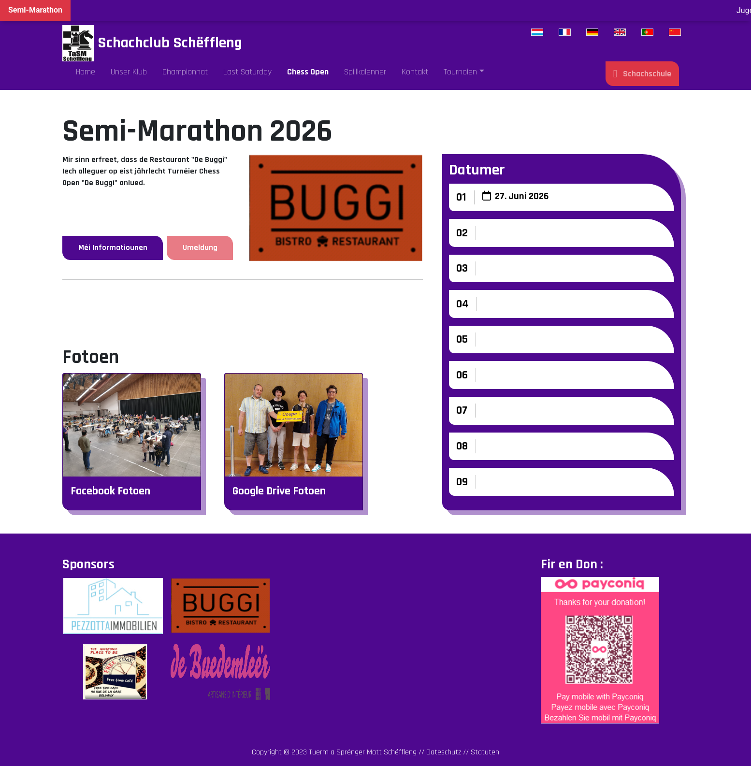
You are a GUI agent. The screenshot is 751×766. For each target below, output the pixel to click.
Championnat (185, 71)
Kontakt (415, 71)
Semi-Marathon (35, 9)
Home (85, 71)
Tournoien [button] (460, 71)
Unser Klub (129, 71)
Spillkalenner (365, 71)
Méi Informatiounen (112, 248)
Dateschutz (443, 752)
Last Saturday (247, 71)
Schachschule (642, 73)
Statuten (485, 752)
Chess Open (308, 71)
